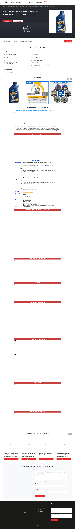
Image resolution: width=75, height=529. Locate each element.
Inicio (4, 6)
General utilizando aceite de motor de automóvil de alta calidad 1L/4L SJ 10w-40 (63, 455)
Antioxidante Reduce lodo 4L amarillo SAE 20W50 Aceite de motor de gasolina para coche (29, 455)
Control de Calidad (26, 510)
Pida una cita (68, 41)
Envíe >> (54, 520)
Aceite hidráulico (40, 511)
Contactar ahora (39, 495)
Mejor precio (7, 21)
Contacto (25, 512)
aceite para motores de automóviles (17, 6)
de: (35, 483)
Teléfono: (36, 489)
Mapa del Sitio (32, 525)
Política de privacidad (42, 525)
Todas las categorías (41, 513)
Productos (8, 6)
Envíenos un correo (18, 21)
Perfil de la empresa (27, 505)
